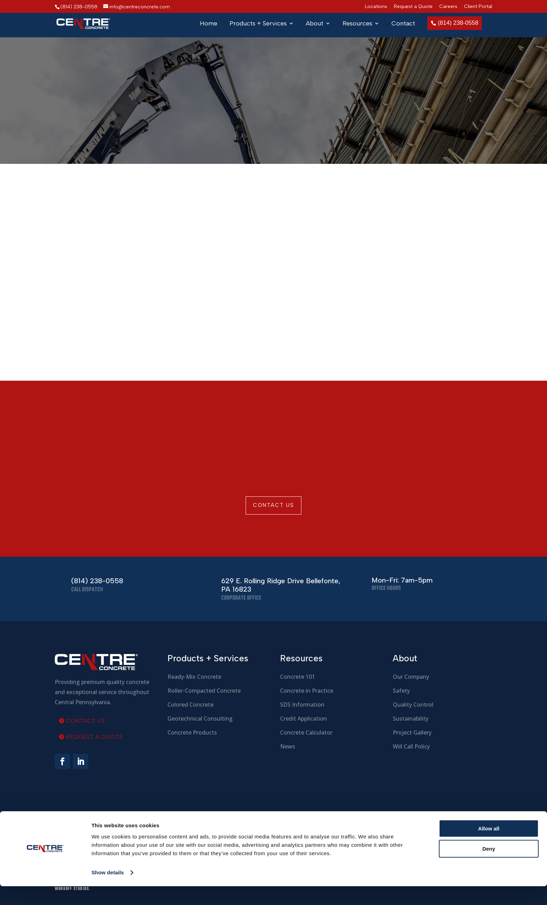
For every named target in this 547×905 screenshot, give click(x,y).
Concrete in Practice (306, 690)
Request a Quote (413, 6)
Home (208, 24)
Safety (401, 690)
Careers (448, 6)
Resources (357, 24)
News (287, 746)
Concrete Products (192, 732)
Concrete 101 (297, 676)
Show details (107, 891)
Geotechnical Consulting (200, 718)
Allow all (489, 847)
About (314, 24)
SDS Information (302, 704)
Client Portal (478, 6)
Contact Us (273, 505)
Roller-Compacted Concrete (204, 690)
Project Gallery (412, 732)
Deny (488, 867)
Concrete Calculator (306, 732)
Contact (403, 24)
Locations (376, 6)
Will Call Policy (411, 746)
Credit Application (303, 718)
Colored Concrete (190, 704)
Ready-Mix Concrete (194, 676)
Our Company (411, 676)
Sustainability (410, 718)
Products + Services (258, 24)
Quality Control (413, 704)
